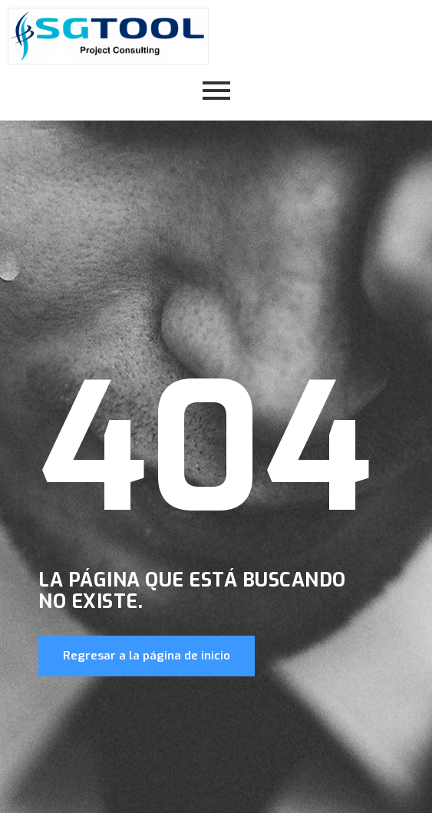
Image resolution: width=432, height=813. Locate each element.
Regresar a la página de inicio (146, 655)
